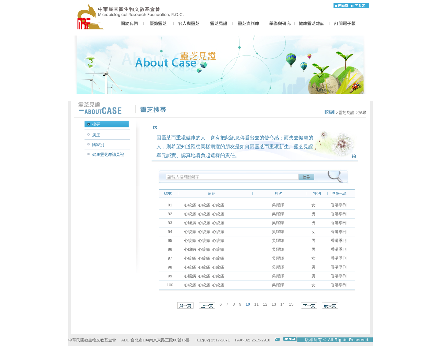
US (128, 24)
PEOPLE (189, 24)
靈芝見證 (346, 112)
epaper (345, 24)
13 (274, 304)
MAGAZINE (312, 24)
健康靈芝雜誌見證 (108, 154)
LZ (248, 24)
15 (291, 304)
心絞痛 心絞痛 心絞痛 (204, 205)
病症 (96, 135)
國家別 (98, 144)
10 (248, 304)
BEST (158, 24)
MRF (92, 24)
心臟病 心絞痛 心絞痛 (204, 222)
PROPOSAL (279, 24)
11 (256, 304)
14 (282, 304)
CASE (218, 24)
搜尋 (362, 112)
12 (265, 304)
